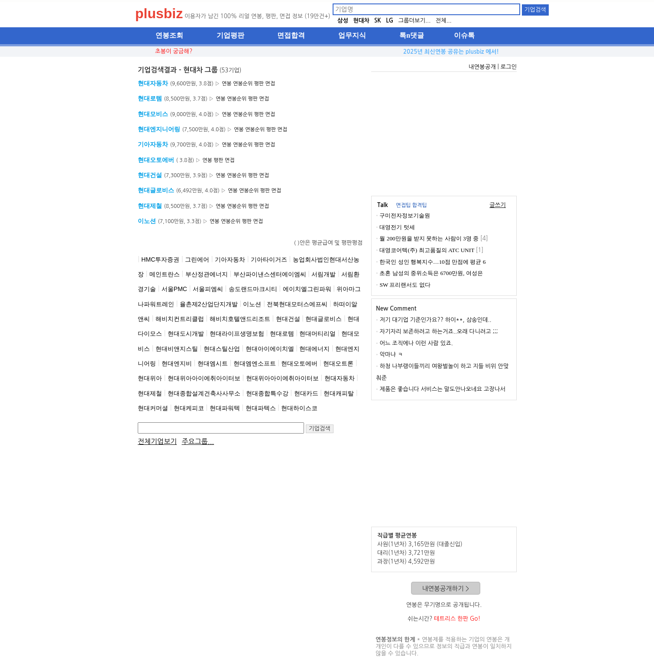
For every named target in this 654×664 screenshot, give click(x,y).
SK (377, 20)
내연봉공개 (482, 67)
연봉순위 (243, 83)
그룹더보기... (414, 20)
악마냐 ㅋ (391, 354)
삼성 (342, 20)
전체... (443, 20)
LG (389, 20)
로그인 (508, 67)
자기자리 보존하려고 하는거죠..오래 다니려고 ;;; (438, 331)
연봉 (227, 83)
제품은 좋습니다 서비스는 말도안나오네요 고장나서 (442, 389)
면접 (270, 83)
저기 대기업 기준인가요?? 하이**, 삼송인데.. (435, 320)
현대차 (361, 20)
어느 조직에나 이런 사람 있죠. (416, 343)
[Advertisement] (250, 529)
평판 (259, 83)
